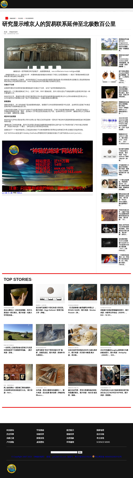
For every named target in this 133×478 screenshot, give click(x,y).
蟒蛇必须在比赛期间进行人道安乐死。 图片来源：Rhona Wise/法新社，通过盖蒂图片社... (124, 199)
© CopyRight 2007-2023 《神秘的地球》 (28, 456)
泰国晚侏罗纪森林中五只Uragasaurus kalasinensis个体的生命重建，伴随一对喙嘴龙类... (124, 44)
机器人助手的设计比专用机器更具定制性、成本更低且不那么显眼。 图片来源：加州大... (124, 229)
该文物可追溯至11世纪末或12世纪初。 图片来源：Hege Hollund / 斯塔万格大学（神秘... (124, 154)
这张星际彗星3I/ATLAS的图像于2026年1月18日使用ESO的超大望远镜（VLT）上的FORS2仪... (124, 244)
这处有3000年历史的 (105, 347)
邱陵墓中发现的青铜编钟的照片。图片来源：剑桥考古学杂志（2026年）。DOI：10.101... (114, 312)
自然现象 (93, 12)
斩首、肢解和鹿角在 (9, 385)
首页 (3, 12)
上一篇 (4, 193)
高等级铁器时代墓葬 (9, 307)
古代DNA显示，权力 (41, 387)
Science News (8, 20)
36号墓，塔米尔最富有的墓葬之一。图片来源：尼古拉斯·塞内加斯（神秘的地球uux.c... (50, 392)
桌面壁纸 (118, 12)
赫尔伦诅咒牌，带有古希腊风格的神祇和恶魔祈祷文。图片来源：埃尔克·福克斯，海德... (82, 392)
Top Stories (17, 279)
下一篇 (9, 193)
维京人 (19, 193)
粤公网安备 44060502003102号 (108, 456)
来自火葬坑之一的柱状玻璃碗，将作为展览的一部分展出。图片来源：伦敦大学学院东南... (124, 92)
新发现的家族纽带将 (41, 347)
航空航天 (26, 12)
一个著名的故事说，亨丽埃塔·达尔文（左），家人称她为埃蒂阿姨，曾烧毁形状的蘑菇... (124, 184)
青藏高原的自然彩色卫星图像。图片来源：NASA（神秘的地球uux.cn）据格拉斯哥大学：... (124, 107)
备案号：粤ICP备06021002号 (79, 456)
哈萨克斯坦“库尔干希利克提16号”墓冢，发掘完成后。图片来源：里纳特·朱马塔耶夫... (50, 352)
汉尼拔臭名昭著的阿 (73, 305)
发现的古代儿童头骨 (73, 347)
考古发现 (101, 12)
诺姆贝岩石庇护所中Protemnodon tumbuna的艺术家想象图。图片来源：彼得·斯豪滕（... (124, 60)
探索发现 (85, 12)
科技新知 (10, 12)
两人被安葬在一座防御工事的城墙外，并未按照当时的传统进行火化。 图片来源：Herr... (18, 390)
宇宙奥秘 (18, 12)
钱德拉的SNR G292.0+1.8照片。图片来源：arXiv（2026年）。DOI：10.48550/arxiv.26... (125, 139)
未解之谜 (76, 12)
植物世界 (60, 12)
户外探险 (110, 12)
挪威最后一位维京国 (41, 305)
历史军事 (43, 12)
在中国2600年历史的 (105, 307)
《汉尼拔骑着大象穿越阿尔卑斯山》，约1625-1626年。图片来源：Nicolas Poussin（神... (82, 310)
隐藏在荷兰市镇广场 (73, 387)
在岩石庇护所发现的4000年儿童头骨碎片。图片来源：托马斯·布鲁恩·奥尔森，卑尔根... (82, 352)
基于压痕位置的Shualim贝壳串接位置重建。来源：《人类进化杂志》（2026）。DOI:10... (124, 76)
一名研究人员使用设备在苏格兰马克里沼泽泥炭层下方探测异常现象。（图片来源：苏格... (18, 350)
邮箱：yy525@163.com (56, 456)
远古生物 (68, 12)
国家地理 (35, 12)
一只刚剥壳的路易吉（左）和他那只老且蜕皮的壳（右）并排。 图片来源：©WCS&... (124, 260)
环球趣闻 (126, 12)
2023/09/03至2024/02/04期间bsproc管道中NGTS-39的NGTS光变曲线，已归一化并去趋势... (124, 123)
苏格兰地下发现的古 (9, 345)
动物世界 (51, 12)
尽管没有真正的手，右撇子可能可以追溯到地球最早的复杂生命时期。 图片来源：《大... (124, 214)
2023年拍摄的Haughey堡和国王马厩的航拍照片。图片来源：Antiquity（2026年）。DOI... (114, 352)
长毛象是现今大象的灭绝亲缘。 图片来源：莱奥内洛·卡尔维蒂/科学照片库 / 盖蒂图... (124, 169)
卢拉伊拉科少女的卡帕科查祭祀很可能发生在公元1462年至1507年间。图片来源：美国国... (114, 392)
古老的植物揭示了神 (105, 387)
